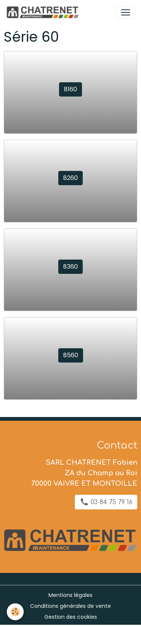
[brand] (44, 12)
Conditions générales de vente (70, 606)
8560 (70, 355)
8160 (70, 89)
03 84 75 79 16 (106, 501)
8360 (70, 266)
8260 (70, 178)
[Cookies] (15, 611)
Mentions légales (70, 595)
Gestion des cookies (70, 617)
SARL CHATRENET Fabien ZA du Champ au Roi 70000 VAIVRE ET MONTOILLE (84, 473)
